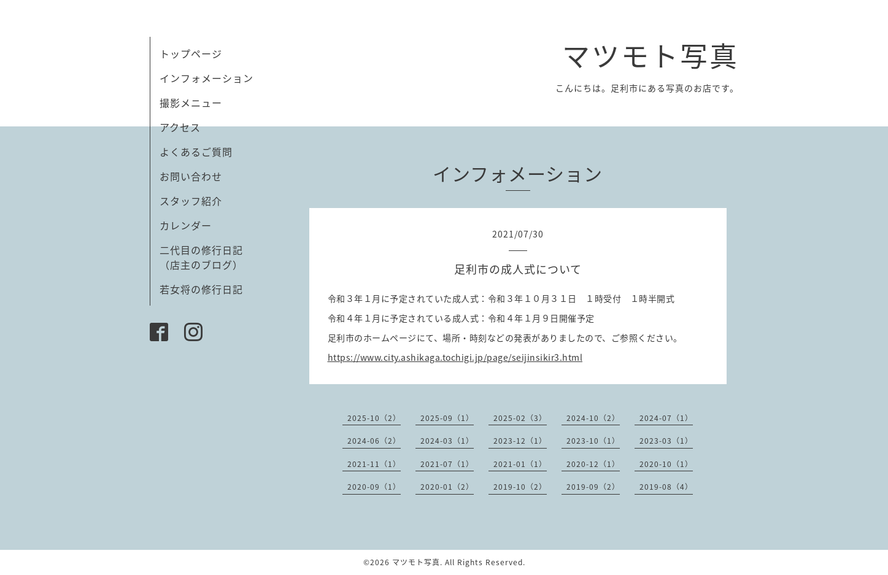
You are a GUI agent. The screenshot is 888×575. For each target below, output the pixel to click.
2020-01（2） (447, 486)
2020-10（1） (666, 463)
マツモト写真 (650, 55)
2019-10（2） (520, 486)
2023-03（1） (666, 440)
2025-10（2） (374, 417)
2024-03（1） (447, 440)
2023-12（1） (520, 440)
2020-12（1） (593, 463)
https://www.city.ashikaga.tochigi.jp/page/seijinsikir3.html (455, 357)
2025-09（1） (447, 417)
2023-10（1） (593, 440)
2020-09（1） (374, 486)
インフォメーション (206, 78)
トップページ (191, 53)
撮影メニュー (191, 102)
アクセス (180, 127)
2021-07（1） (447, 463)
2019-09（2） (593, 486)
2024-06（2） (374, 440)
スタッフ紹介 (191, 200)
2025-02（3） (520, 417)
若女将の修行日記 (201, 289)
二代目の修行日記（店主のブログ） (201, 257)
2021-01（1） (520, 463)
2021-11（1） (374, 463)
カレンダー (186, 225)
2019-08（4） (666, 486)
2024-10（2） (593, 417)
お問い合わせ (191, 176)
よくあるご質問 (196, 151)
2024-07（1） (666, 417)
